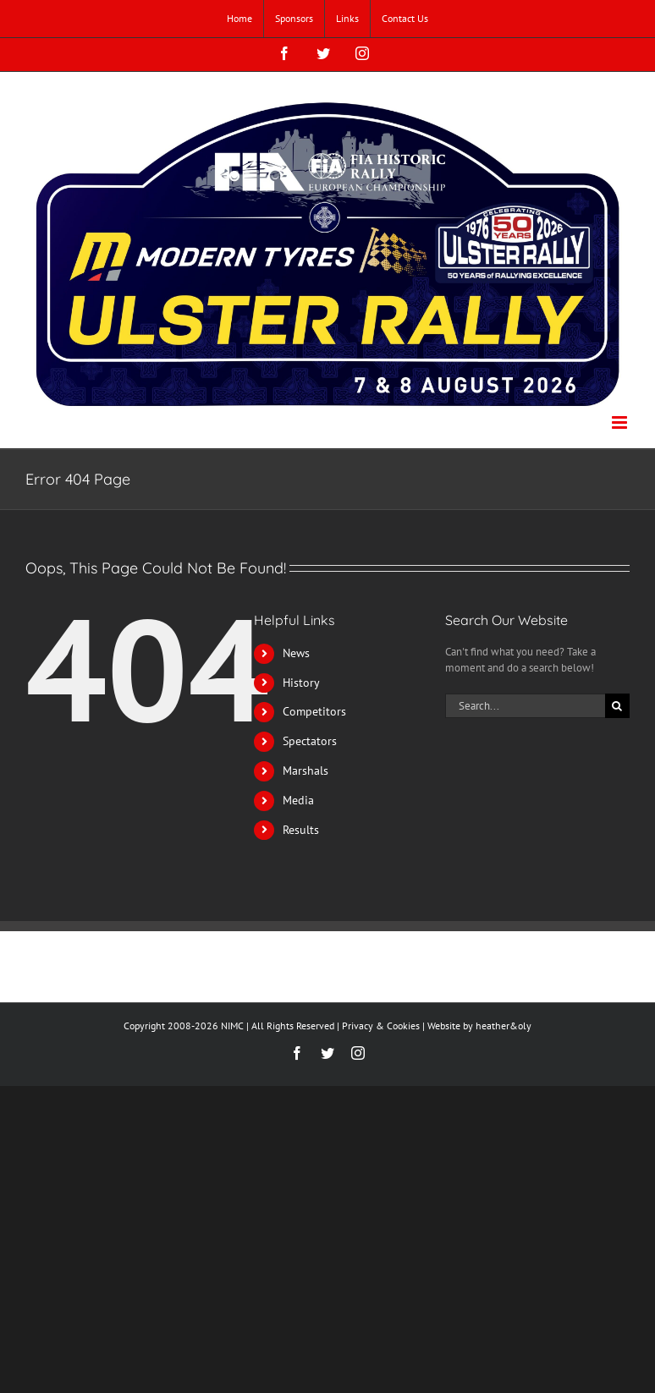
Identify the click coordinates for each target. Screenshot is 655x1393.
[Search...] (525, 706)
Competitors (314, 711)
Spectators (310, 741)
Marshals (305, 770)
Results (301, 829)
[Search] (617, 706)
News (296, 653)
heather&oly (503, 1025)
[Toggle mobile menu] (621, 422)
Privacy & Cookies (381, 1025)
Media (298, 800)
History (301, 682)
